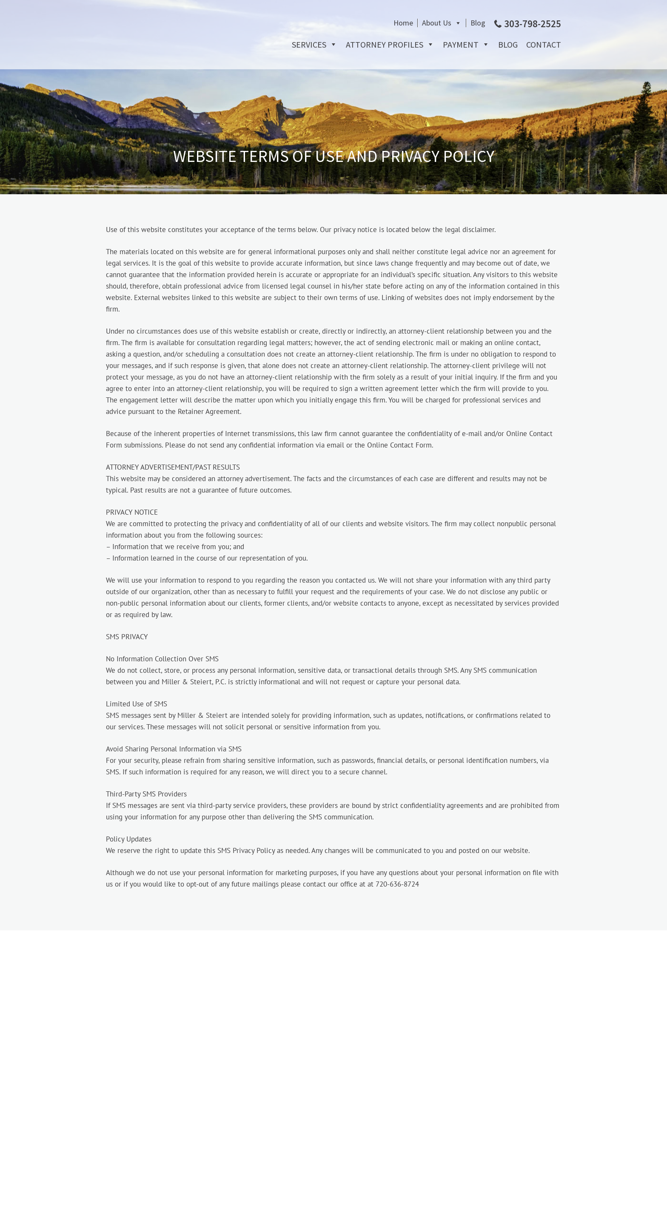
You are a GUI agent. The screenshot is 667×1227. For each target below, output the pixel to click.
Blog (477, 23)
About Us (436, 23)
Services (309, 44)
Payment (461, 44)
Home (403, 23)
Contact (543, 44)
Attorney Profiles (384, 44)
